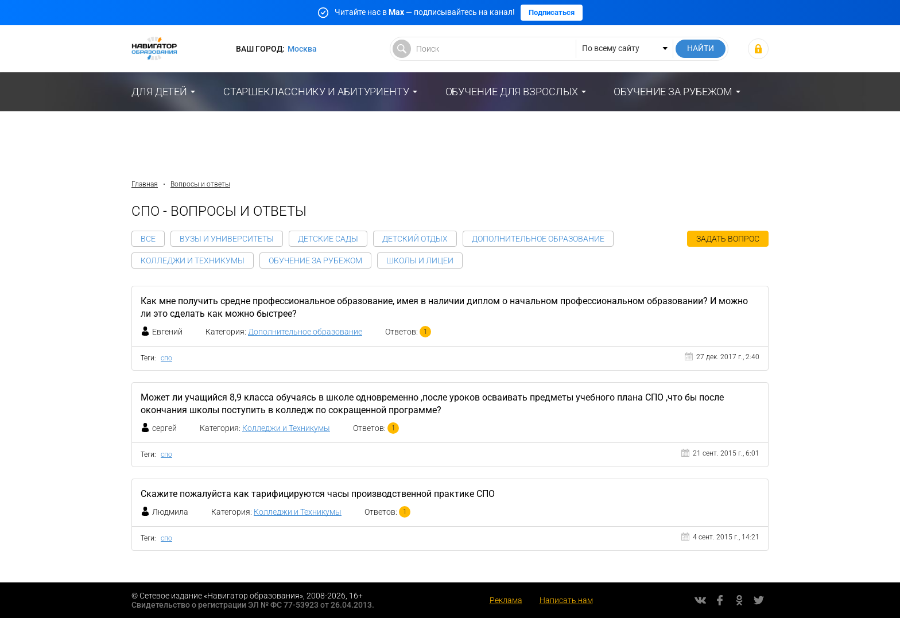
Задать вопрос (727, 238)
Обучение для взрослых (511, 91)
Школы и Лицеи (419, 260)
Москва (302, 48)
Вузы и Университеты (227, 238)
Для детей (159, 91)
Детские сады (328, 238)
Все (148, 238)
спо (166, 358)
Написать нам (566, 600)
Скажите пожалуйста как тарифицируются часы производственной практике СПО (318, 493)
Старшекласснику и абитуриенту (316, 91)
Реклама (506, 600)
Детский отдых (415, 238)
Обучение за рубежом (673, 91)
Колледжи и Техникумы (193, 260)
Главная (144, 184)
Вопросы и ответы (200, 184)
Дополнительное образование (538, 238)
